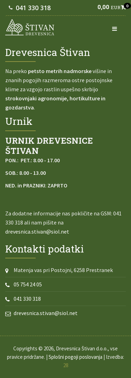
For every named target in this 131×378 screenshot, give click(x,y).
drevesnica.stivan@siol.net (37, 231)
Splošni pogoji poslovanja (75, 357)
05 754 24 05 (28, 284)
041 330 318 (33, 7)
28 (65, 365)
